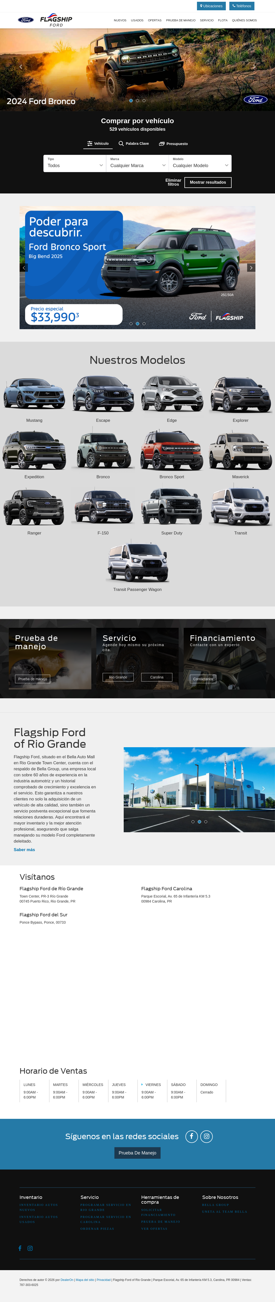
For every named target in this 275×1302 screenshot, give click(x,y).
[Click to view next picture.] (237, 267)
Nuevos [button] (120, 20)
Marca (114, 159)
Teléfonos (242, 6)
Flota (223, 20)
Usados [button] (137, 20)
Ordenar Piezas (97, 1228)
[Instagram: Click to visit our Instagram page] (206, 1136)
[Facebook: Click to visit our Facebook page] (191, 1136)
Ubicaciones (211, 6)
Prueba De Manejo (137, 1152)
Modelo (178, 159)
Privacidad (104, 1280)
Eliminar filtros (173, 182)
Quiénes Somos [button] (244, 20)
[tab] (98, 143)
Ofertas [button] (155, 20)
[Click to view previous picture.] (37, 267)
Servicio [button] (207, 20)
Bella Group (215, 1205)
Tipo (51, 159)
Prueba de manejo (180, 20)
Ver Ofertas (154, 1228)
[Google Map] (137, 997)
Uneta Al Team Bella (225, 1211)
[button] (20, 87)
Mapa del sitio (85, 1280)
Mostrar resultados (208, 182)
